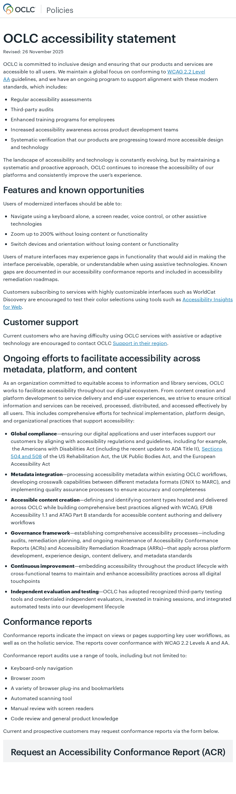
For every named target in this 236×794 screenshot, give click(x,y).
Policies (59, 9)
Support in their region (140, 343)
